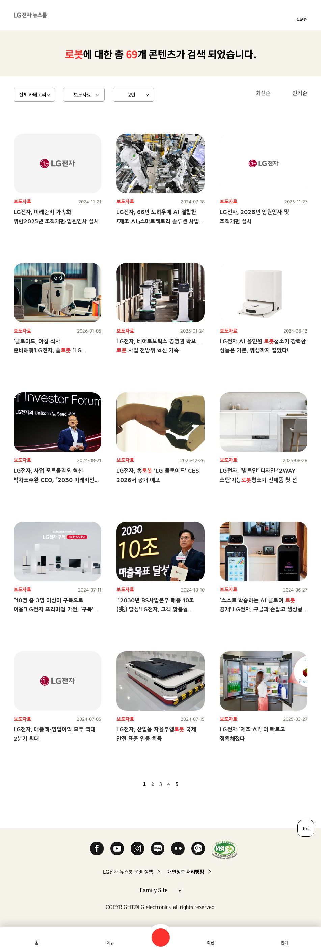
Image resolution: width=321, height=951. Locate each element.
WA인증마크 (225, 849)
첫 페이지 (125, 783)
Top (305, 828)
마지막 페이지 (196, 783)
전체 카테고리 (32, 94)
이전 (133, 783)
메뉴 (110, 943)
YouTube (117, 848)
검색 (161, 937)
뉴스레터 (302, 19)
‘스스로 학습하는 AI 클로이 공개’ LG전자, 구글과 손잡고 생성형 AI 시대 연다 (261, 609)
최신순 (263, 93)
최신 (210, 943)
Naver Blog (157, 848)
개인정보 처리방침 (185, 872)
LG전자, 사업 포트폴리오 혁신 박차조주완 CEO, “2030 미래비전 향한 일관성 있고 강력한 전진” (54, 479)
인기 (284, 943)
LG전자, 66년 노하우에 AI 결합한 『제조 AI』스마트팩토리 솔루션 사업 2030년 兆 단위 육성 (157, 221)
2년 (131, 94)
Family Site (160, 889)
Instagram (137, 848)
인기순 (299, 93)
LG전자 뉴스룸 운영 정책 (128, 872)
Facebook (97, 848)
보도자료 (82, 94)
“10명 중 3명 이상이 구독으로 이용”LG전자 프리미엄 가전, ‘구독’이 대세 (56, 609)
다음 (188, 783)
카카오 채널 (198, 848)
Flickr (178, 848)
